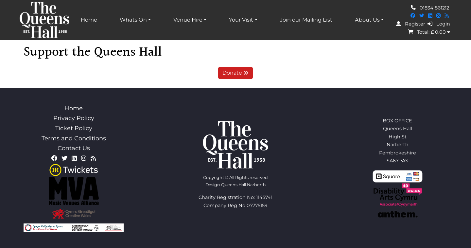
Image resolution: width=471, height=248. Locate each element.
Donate (235, 73)
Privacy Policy (73, 118)
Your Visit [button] (241, 19)
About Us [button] (367, 19)
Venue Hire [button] (187, 19)
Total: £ (429, 32)
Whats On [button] (133, 19)
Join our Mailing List (306, 19)
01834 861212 (430, 7)
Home (89, 19)
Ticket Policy (73, 128)
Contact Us (74, 148)
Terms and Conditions (74, 138)
